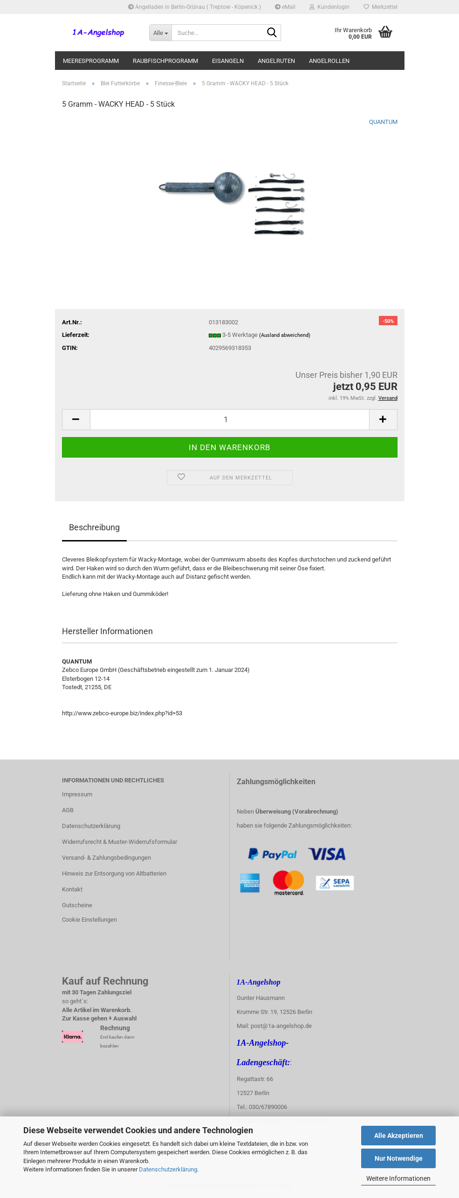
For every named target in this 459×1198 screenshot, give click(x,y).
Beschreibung (94, 527)
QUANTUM (383, 121)
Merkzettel (380, 7)
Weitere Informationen (398, 1178)
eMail (285, 7)
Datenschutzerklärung (168, 1169)
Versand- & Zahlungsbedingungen (106, 857)
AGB (68, 810)
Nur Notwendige (399, 1158)
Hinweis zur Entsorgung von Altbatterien (114, 873)
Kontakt (72, 889)
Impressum (77, 794)
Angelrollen (329, 60)
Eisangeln (228, 60)
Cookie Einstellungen (89, 919)
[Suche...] (160, 32)
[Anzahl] (230, 419)
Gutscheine (77, 905)
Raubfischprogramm (165, 60)
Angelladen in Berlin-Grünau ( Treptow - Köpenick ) (194, 7)
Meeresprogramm (91, 60)
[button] (76, 419)
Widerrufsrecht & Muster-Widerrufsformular (119, 841)
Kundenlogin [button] (329, 7)
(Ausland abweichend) (284, 335)
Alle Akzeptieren (398, 1135)
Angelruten (276, 60)
